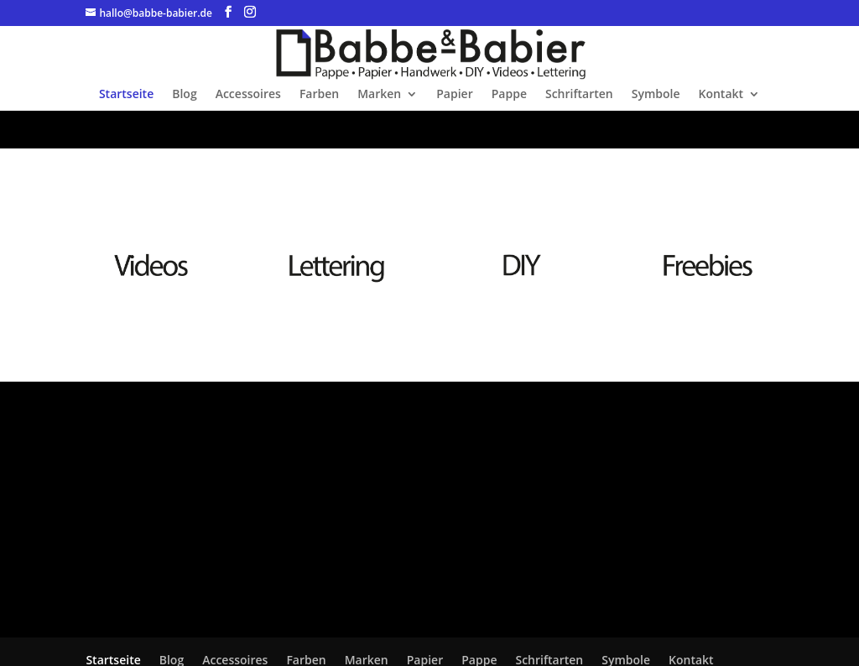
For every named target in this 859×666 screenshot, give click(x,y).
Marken (379, 94)
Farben (319, 94)
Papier (454, 94)
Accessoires (248, 94)
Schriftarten (579, 94)
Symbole (656, 94)
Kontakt (721, 94)
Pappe (509, 94)
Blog (184, 94)
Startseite (126, 94)
